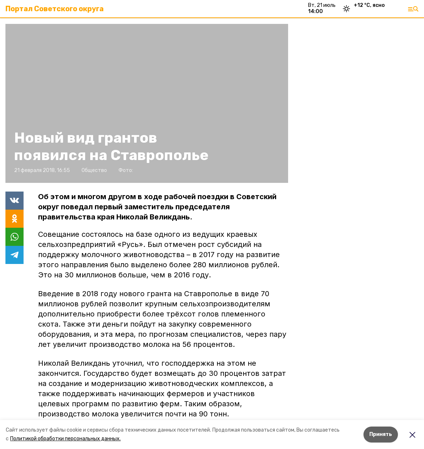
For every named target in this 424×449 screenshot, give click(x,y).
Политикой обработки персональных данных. (65, 439)
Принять (380, 434)
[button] (146, 103)
